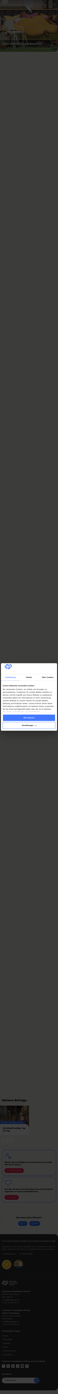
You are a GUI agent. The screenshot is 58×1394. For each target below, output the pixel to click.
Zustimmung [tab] (10, 677)
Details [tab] (29, 677)
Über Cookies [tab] (47, 677)
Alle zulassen (29, 718)
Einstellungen (29, 725)
